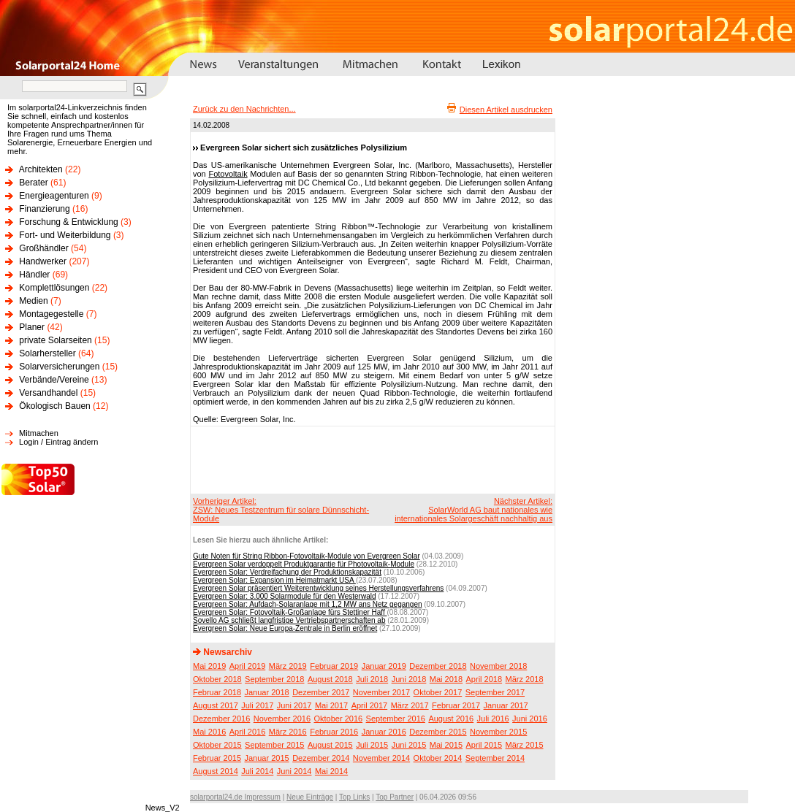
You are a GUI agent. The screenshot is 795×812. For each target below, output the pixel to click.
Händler (34, 274)
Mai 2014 (331, 771)
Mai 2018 (446, 679)
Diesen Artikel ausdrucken (506, 109)
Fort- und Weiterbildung (64, 235)
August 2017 (215, 705)
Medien (33, 301)
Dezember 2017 (320, 692)
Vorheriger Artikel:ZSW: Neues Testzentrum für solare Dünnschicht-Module (281, 510)
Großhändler (43, 248)
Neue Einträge (309, 797)
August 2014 (215, 771)
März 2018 (525, 679)
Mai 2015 (446, 744)
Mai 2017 (331, 705)
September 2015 (274, 744)
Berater (33, 182)
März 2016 (288, 731)
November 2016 (282, 718)
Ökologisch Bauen (54, 406)
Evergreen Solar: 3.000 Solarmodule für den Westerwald (284, 596)
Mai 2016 (209, 731)
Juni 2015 (409, 744)
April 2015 (484, 744)
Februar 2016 (334, 731)
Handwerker (42, 261)
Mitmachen (38, 433)
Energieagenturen (53, 196)
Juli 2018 (372, 679)
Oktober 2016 (337, 718)
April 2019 (247, 666)
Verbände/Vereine (53, 380)
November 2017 (381, 692)
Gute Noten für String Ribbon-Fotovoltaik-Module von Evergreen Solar (306, 556)
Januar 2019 (384, 666)
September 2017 (495, 692)
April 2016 (247, 731)
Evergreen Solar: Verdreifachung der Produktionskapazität (287, 572)
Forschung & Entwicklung (68, 222)
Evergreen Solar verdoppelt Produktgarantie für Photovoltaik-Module (303, 564)
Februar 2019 (334, 666)
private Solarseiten (55, 340)
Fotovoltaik (227, 173)
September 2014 (495, 758)
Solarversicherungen (59, 366)
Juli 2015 (372, 744)
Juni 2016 (529, 718)
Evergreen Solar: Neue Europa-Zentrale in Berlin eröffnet (285, 628)
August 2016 (450, 718)
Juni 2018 (409, 679)
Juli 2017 (257, 705)
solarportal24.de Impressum (235, 797)
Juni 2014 (294, 771)
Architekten (41, 169)
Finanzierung (44, 209)
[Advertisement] (370, 459)
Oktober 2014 (438, 758)
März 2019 (288, 666)
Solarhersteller (47, 353)
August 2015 (330, 744)
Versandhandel (48, 393)
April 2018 (484, 679)
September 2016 (395, 718)
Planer (32, 327)
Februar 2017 (456, 705)
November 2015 (498, 731)
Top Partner (395, 797)
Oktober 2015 (217, 744)
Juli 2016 (493, 718)
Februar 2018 (217, 692)
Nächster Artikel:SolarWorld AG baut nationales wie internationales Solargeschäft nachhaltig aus (473, 510)
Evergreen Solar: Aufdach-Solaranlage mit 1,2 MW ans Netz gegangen (307, 604)
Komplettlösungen (54, 288)
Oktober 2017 (438, 692)
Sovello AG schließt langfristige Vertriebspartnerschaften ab (289, 620)
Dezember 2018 (437, 666)
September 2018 (274, 679)
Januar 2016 (384, 731)
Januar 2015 (267, 758)
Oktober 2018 (217, 679)
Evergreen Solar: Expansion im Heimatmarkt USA (274, 580)
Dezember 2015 (437, 731)
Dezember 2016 (221, 718)
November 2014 (381, 758)
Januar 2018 (267, 692)
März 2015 (525, 744)
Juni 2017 (294, 705)
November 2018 (498, 666)
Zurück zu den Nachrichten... (244, 108)
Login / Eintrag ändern (58, 441)
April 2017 (369, 705)
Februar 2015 (217, 758)
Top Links (354, 797)
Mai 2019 (209, 666)
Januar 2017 (506, 705)
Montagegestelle (51, 314)
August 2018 (330, 679)
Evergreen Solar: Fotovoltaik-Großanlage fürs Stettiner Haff (290, 612)
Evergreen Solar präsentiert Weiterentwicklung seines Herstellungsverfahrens (318, 588)
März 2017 (410, 705)
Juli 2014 (257, 771)
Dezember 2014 (320, 758)
